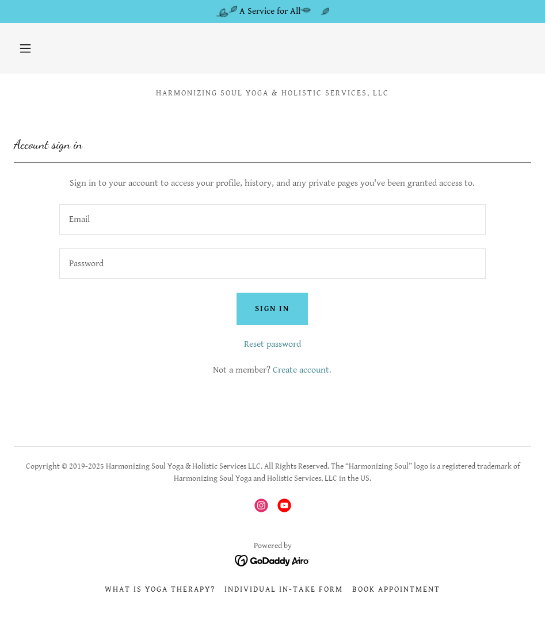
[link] (261, 505)
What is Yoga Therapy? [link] (160, 589)
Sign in (272, 308)
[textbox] (272, 219)
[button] (25, 48)
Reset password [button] (272, 344)
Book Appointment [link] (396, 589)
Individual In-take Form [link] (283, 589)
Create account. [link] (302, 370)
